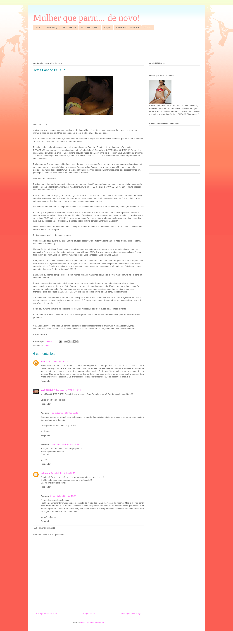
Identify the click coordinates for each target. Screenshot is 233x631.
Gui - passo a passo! (90, 27)
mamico (48, 345)
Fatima (44, 361)
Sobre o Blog (51, 27)
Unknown (45, 473)
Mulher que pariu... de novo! (86, 17)
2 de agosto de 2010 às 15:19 (67, 390)
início (38, 27)
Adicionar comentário (44, 528)
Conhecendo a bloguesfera (127, 27)
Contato (148, 27)
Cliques (107, 27)
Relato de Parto (69, 27)
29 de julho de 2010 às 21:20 (61, 361)
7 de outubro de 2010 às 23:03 (64, 413)
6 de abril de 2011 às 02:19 (63, 473)
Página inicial (89, 613)
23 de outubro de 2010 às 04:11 (64, 444)
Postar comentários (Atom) (92, 622)
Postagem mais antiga (131, 613)
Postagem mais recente (46, 613)
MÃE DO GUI (47, 390)
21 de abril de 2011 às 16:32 (63, 496)
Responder (46, 381)
